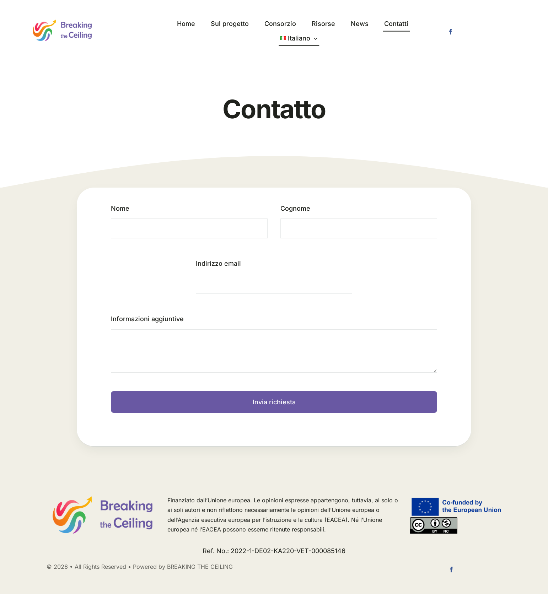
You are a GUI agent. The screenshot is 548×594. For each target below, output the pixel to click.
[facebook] (450, 31)
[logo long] (62, 22)
